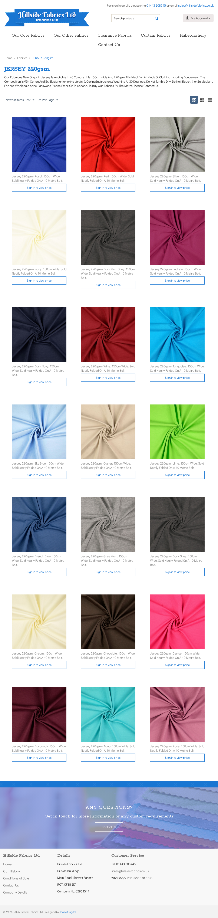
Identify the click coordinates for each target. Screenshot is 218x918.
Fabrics (22, 58)
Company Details (15, 892)
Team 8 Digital (68, 912)
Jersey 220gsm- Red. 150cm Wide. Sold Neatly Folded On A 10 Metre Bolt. (107, 178)
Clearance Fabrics (115, 35)
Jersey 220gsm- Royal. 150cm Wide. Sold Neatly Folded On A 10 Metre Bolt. (37, 178)
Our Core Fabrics (28, 35)
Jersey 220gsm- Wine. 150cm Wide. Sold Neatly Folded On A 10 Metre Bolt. (108, 368)
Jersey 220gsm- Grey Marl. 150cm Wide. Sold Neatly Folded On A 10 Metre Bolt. (107, 560)
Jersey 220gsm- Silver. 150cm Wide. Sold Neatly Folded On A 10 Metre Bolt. (175, 178)
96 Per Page (48, 100)
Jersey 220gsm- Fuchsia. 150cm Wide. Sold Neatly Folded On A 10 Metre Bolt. (175, 271)
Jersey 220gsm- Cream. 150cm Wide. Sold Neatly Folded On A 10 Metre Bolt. (37, 655)
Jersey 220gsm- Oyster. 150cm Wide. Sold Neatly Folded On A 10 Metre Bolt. (106, 465)
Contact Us (109, 44)
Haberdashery (193, 35)
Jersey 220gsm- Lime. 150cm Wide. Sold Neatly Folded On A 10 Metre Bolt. (177, 465)
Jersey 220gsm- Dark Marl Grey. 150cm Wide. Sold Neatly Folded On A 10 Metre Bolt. (108, 273)
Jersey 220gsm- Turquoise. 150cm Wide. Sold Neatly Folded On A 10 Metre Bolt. (177, 368)
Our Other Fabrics (71, 35)
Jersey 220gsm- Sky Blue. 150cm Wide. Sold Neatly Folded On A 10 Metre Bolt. (38, 465)
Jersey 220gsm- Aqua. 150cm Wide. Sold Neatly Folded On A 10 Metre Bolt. (108, 748)
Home (9, 58)
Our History (11, 871)
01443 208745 (156, 5)
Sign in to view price (39, 188)
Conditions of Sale (16, 878)
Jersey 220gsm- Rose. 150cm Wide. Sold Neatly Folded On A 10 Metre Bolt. (177, 748)
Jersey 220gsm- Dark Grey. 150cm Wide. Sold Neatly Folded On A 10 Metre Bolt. (176, 560)
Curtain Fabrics (156, 35)
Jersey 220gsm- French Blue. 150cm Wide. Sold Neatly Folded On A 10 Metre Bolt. (38, 560)
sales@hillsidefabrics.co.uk (196, 5)
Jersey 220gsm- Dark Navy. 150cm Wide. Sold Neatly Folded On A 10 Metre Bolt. (38, 370)
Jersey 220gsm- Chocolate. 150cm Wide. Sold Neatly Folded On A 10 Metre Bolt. (108, 655)
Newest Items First (20, 100)
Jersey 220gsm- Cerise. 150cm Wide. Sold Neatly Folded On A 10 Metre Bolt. (175, 655)
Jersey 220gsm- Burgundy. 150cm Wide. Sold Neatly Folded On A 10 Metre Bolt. (39, 748)
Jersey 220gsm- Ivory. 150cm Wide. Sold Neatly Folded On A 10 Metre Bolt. (39, 271)
